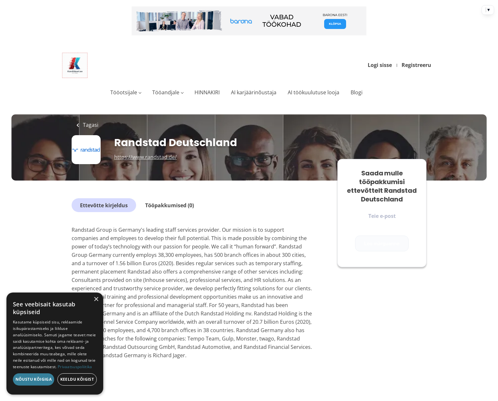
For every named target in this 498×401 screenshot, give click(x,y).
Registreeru (416, 65)
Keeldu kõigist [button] (77, 379)
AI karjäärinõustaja (253, 92)
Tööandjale (165, 92)
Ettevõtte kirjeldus (104, 205)
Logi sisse (380, 65)
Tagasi (90, 124)
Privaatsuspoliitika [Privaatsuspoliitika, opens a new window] (75, 366)
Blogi (357, 92)
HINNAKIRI (207, 92)
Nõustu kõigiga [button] (33, 379)
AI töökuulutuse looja (313, 92)
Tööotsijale (123, 92)
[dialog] (54, 344)
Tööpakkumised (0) (169, 205)
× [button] (96, 299)
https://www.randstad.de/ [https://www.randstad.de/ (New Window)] (145, 157)
